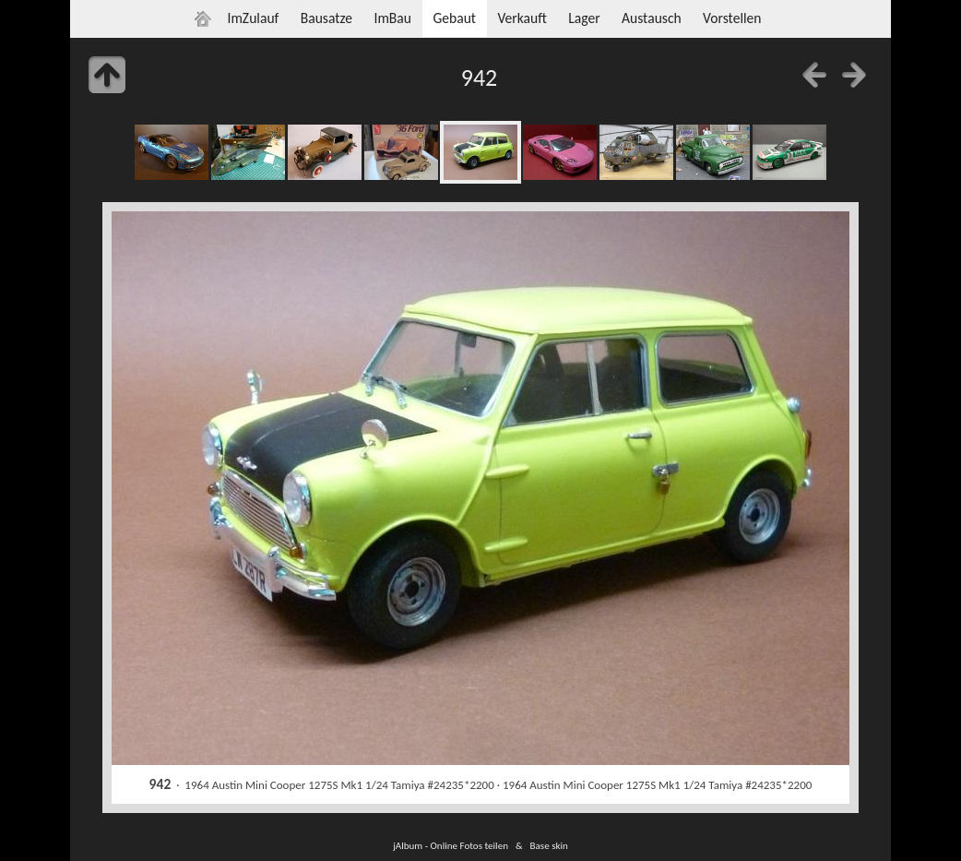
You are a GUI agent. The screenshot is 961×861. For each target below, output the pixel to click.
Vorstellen (732, 18)
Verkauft (521, 18)
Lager (583, 18)
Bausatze (326, 18)
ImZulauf (253, 18)
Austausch (652, 18)
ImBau (392, 18)
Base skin (549, 845)
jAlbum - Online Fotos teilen (450, 845)
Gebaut (454, 18)
